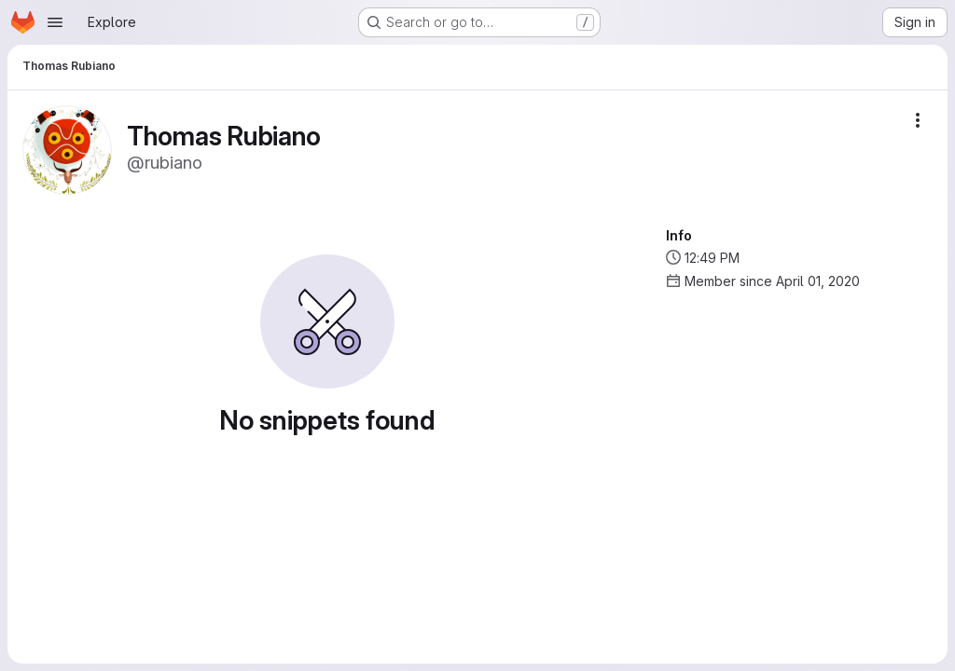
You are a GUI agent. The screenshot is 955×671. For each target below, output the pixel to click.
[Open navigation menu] (55, 22)
